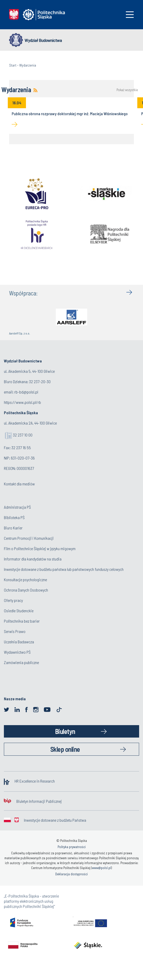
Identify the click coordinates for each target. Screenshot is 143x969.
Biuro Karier (13, 527)
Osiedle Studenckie (18, 610)
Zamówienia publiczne (21, 662)
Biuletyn (65, 731)
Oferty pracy (13, 600)
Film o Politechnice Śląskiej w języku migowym (40, 548)
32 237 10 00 (22, 434)
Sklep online (65, 749)
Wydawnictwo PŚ (17, 652)
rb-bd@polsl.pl (26, 391)
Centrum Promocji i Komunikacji (29, 538)
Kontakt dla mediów (19, 483)
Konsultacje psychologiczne (25, 579)
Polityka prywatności (72, 847)
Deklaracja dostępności (71, 874)
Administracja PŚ (17, 507)
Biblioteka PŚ (14, 517)
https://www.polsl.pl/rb (22, 402)
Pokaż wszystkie (127, 90)
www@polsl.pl (101, 868)
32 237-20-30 (40, 381)
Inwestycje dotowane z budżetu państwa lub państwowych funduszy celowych (64, 569)
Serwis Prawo (14, 631)
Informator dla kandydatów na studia (33, 558)
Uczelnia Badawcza (19, 641)
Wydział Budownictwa (43, 40)
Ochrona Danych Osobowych (26, 589)
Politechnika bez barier (22, 620)
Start (12, 65)
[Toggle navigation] (130, 14)
